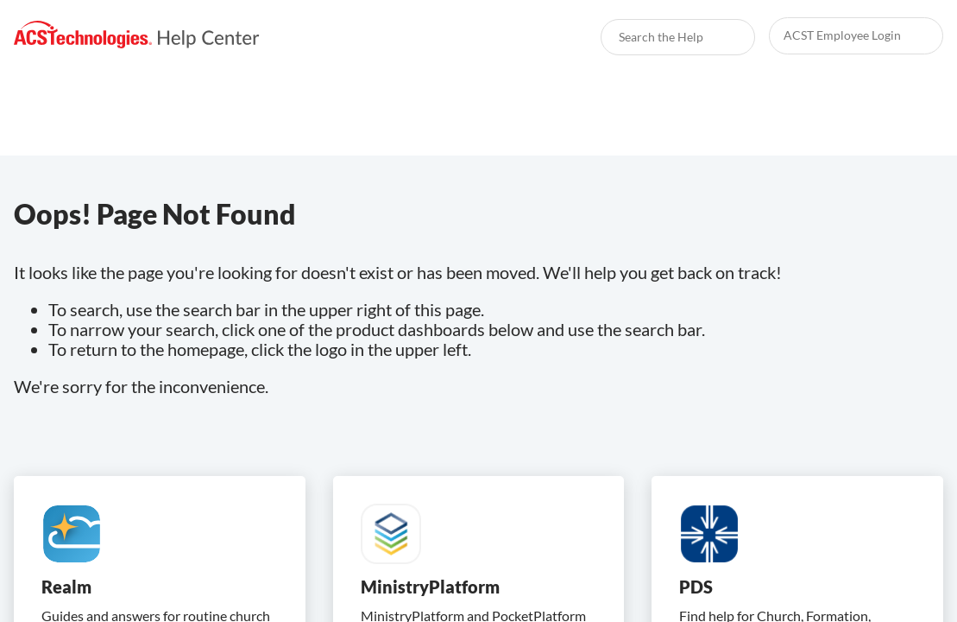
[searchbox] (723, 37)
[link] (137, 35)
